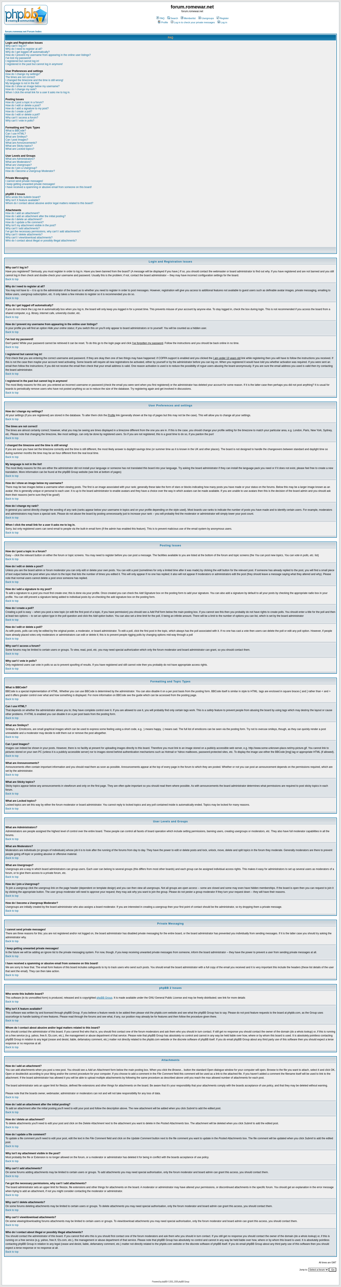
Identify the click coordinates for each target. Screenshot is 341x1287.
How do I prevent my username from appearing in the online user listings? (48, 55)
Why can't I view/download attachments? (28, 237)
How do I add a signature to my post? (27, 108)
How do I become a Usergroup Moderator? (30, 171)
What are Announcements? (21, 142)
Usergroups (206, 18)
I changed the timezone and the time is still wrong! (34, 80)
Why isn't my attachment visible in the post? (30, 225)
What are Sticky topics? (19, 145)
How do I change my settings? (22, 74)
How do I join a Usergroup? (21, 168)
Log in (222, 22)
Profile (163, 22)
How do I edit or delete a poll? (22, 114)
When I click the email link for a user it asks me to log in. (37, 92)
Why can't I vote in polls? (19, 120)
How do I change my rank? (21, 89)
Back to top (11, 279)
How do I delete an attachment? (23, 219)
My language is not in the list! (22, 83)
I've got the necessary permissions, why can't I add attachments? (42, 231)
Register (223, 18)
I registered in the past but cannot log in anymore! (34, 64)
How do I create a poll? (18, 111)
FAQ (160, 18)
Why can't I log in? (16, 45)
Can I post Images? (16, 139)
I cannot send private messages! (24, 181)
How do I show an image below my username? (32, 86)
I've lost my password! (18, 58)
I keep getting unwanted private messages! (30, 184)
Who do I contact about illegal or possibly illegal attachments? (41, 240)
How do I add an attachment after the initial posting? (35, 216)
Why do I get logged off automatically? (27, 51)
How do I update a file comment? (24, 222)
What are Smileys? (16, 136)
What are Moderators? (18, 161)
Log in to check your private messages (193, 22)
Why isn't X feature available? (22, 200)
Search (172, 18)
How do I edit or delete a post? (23, 105)
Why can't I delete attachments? (23, 234)
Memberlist (188, 18)
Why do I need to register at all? (23, 48)
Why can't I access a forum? (21, 117)
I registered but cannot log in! (22, 61)
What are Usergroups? (18, 164)
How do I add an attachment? (22, 213)
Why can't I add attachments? (22, 228)
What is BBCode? (15, 130)
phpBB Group (104, 997)
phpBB (164, 1281)
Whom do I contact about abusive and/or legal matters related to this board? (49, 203)
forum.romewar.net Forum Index (23, 31)
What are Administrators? (20, 158)
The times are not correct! (20, 77)
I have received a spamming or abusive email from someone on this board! (48, 187)
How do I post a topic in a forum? (24, 102)
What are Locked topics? (19, 148)
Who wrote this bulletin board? (22, 197)
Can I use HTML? (15, 133)
